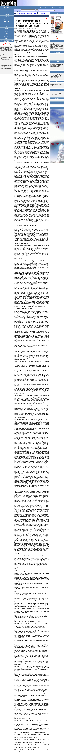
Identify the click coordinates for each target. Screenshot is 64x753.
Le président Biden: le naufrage (6, 65)
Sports (6, 31)
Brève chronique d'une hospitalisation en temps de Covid (55, 56)
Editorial (7, 16)
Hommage (57, 98)
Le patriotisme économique (5, 68)
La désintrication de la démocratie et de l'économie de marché (6, 62)
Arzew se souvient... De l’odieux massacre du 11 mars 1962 (56, 93)
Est (6, 30)
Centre (6, 28)
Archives (47, 7)
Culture (7, 33)
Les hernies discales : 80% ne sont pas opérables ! (56, 85)
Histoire (57, 90)
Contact (62, 7)
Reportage (6, 21)
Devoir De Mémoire (56, 72)
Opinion (57, 61)
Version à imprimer (31, 13)
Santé (57, 81)
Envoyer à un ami (20, 13)
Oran (7, 24)
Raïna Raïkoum (6, 18)
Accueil (42, 7)
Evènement (6, 19)
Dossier (7, 23)
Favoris (57, 7)
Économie (57, 102)
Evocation (6, 36)
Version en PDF (42, 13)
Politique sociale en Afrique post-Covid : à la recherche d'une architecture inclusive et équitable (56, 66)
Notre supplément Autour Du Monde (7, 41)
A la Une (7, 12)
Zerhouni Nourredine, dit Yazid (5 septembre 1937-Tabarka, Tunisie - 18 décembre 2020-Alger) (56, 75)
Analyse (7, 14)
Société (6, 35)
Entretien (57, 40)
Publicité (53, 7)
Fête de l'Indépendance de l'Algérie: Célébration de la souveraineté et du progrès (5, 54)
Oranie (6, 26)
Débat (6, 38)
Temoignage (57, 52)
